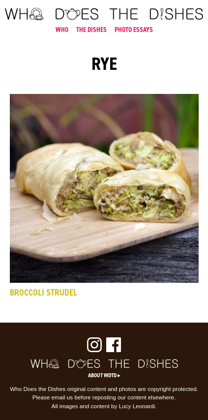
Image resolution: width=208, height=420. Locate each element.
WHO (62, 29)
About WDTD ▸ (104, 375)
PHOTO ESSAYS (134, 29)
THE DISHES (91, 29)
